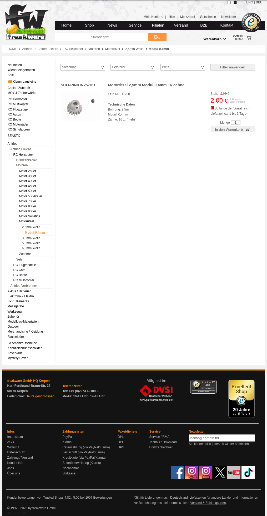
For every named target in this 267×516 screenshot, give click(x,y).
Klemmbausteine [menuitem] (22, 81)
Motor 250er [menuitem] (27, 171)
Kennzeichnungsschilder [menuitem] (25, 348)
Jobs (10, 468)
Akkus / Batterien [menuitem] (20, 291)
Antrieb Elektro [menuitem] (21, 149)
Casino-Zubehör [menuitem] (19, 88)
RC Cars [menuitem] (19, 270)
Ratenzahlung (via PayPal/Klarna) (86, 447)
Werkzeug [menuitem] (15, 311)
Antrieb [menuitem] (13, 144)
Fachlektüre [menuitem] (16, 337)
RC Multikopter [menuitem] (18, 104)
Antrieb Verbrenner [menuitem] (24, 286)
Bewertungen (102, 497)
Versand (181, 25)
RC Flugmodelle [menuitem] (24, 265)
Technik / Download (163, 442)
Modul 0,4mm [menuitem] (35, 232)
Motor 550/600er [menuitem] (30, 196)
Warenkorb (214, 39)
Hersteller (118, 67)
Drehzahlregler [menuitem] (26, 160)
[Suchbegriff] (101, 37)
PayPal (68, 437)
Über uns (13, 473)
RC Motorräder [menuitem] (18, 124)
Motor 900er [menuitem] (27, 211)
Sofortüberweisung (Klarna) (82, 463)
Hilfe (172, 17)
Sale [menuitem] (11, 75)
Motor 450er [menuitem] (27, 186)
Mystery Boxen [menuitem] (18, 358)
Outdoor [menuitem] (13, 326)
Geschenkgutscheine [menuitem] (22, 343)
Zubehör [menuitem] (25, 254)
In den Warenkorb (232, 129)
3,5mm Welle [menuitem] (31, 238)
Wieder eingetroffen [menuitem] (21, 70)
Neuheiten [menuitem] (15, 65)
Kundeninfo (15, 463)
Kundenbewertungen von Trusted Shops (35, 497)
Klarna (67, 442)
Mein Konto (154, 17)
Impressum (15, 437)
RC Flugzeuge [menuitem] (18, 109)
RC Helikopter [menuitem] (17, 99)
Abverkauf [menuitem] (15, 353)
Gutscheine (208, 17)
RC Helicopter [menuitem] (23, 155)
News (112, 25)
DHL (121, 437)
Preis (165, 67)
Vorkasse (69, 473)
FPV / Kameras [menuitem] (18, 301)
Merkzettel (187, 17)
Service (135, 25)
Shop (89, 25)
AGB (10, 442)
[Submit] (157, 37)
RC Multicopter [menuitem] (23, 280)
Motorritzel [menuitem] (26, 221)
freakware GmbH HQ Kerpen (28, 381)
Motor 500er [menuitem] (27, 191)
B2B (204, 25)
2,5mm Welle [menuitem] (31, 227)
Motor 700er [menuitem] (27, 201)
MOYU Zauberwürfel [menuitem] (22, 93)
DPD (121, 442)
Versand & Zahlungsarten (208, 503)
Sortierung (69, 67)
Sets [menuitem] (19, 259)
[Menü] (213, 383)
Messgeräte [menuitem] (16, 306)
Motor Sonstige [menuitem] (30, 216)
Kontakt (226, 25)
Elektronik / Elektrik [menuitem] (21, 296)
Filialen (158, 25)
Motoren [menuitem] (22, 165)
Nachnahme (71, 468)
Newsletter (228, 17)
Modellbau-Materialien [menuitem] (23, 321)
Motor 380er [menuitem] (27, 176)
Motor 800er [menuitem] (27, 206)
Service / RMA (159, 437)
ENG (249, 2)
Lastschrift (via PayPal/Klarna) (84, 452)
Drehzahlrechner (161, 447)
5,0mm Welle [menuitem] (31, 243)
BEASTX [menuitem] (14, 136)
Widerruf (13, 447)
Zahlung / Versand (20, 457)
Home (66, 25)
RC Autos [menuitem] (14, 114)
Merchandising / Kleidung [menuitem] (25, 331)
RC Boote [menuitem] (14, 119)
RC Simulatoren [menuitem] (19, 129)
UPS (121, 447)
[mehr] (131, 119)
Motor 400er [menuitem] (27, 181)
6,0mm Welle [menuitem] (31, 248)
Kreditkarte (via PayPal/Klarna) (84, 457)
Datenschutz (16, 452)
